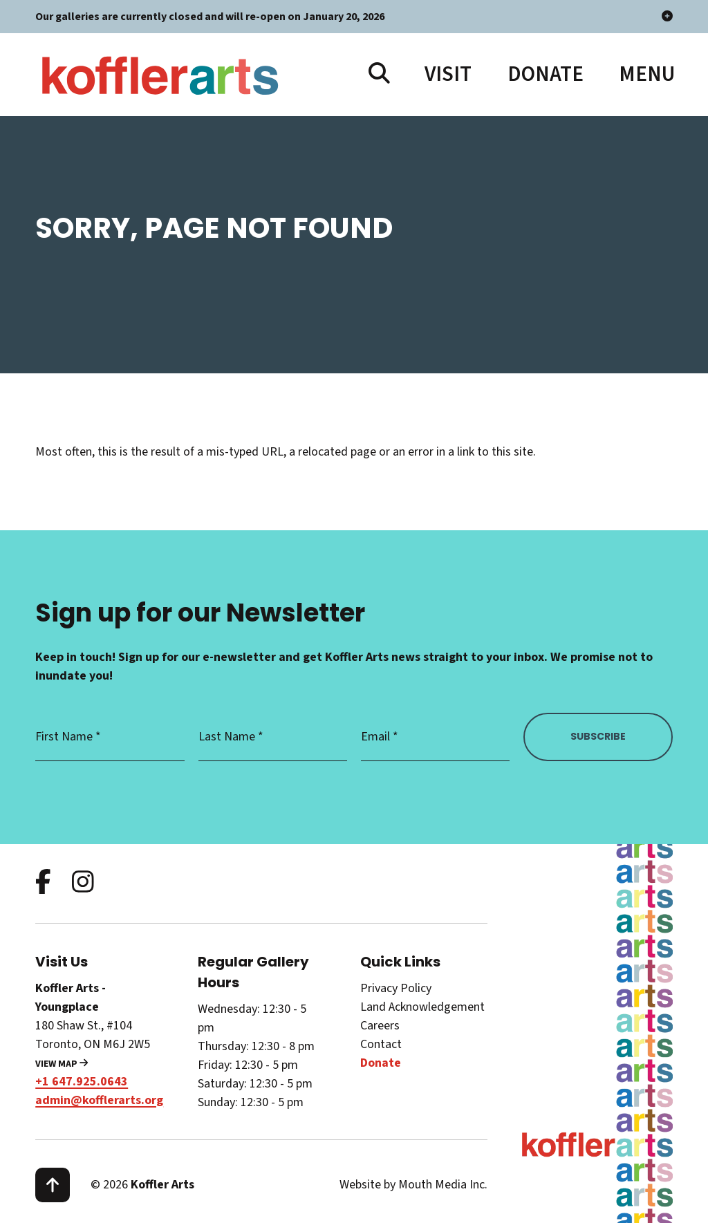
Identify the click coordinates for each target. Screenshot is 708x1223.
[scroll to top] (52, 1185)
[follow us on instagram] (83, 883)
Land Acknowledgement (422, 1007)
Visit (448, 74)
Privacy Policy (395, 988)
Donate (545, 74)
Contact (381, 1044)
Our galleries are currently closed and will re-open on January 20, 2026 (354, 16)
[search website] (379, 74)
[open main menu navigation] (646, 74)
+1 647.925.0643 (81, 1081)
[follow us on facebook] (43, 883)
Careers (380, 1025)
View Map (61, 1064)
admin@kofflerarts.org (99, 1100)
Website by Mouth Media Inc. (413, 1184)
